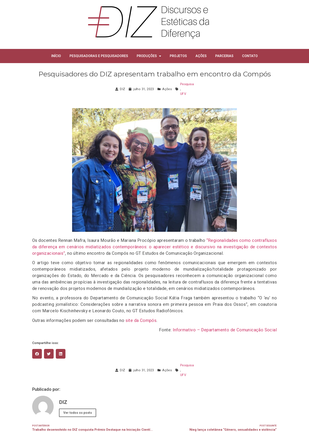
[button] (37, 354)
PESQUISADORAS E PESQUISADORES (99, 56)
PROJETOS (178, 56)
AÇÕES (201, 56)
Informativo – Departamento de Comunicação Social (224, 329)
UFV (183, 94)
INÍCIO (56, 56)
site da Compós (141, 320)
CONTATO (250, 56)
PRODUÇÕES (149, 56)
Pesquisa (187, 84)
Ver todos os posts (77, 413)
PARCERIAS (224, 56)
